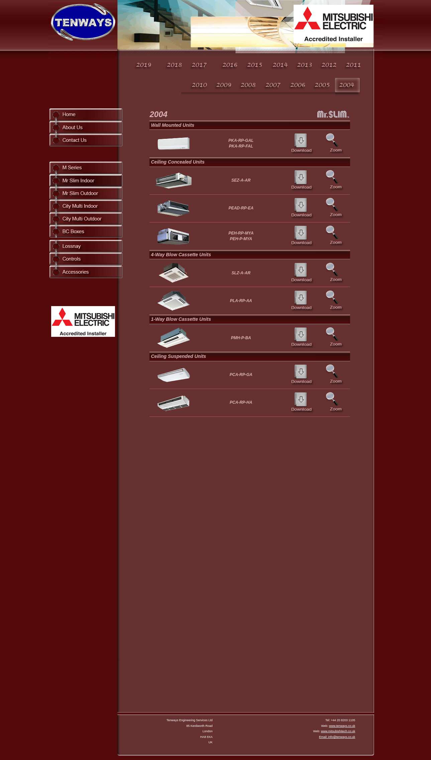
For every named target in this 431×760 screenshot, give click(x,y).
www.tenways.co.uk (342, 726)
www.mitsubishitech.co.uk (338, 731)
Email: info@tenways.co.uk (337, 737)
